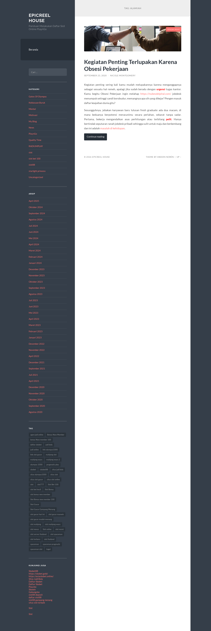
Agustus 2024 (35, 219)
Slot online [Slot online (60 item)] (47, 529)
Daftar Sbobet (35, 581)
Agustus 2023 (35, 294)
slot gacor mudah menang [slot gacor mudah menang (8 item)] (41, 519)
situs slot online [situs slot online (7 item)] (53, 479)
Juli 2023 (33, 300)
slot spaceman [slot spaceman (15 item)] (56, 534)
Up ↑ (179, 157)
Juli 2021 (33, 374)
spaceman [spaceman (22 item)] (34, 544)
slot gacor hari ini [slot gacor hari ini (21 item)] (37, 514)
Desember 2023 (36, 269)
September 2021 (37, 368)
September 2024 (37, 213)
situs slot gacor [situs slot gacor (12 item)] (36, 479)
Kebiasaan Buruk (37, 102)
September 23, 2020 (95, 75)
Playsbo (32, 586)
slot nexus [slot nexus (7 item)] (34, 529)
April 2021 (34, 381)
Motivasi (33, 115)
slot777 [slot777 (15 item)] (40, 484)
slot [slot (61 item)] (31, 484)
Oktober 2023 (36, 281)
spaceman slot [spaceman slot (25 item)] (36, 549)
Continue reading (95, 136)
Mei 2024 (33, 238)
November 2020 (37, 393)
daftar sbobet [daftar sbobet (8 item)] (36, 444)
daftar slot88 (35, 597)
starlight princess (37, 171)
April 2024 (34, 244)
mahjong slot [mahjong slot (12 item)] (51, 454)
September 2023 (37, 288)
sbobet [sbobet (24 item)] (33, 469)
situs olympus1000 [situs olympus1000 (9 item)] (38, 474)
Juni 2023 (33, 306)
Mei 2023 (33, 312)
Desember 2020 (36, 387)
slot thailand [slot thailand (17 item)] (49, 539)
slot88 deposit (36, 594)
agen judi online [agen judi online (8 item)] (36, 435)
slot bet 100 (34, 158)
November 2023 (37, 275)
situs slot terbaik (37, 602)
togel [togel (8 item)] (48, 549)
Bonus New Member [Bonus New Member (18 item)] (55, 435)
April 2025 (34, 201)
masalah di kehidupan (112, 128)
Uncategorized (36, 177)
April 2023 (34, 319)
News (31, 127)
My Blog (33, 121)
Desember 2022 (36, 343)
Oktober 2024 (36, 207)
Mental (32, 109)
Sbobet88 (33, 571)
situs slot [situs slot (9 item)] (54, 474)
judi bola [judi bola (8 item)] (49, 444)
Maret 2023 (35, 325)
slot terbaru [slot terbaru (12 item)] (35, 539)
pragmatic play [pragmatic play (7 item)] (52, 464)
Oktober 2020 (36, 399)
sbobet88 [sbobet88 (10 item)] (44, 469)
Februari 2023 (35, 331)
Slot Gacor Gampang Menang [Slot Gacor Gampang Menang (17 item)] (42, 509)
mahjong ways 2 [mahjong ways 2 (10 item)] (53, 459)
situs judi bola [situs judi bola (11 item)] (57, 469)
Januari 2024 (35, 263)
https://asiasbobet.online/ (41, 576)
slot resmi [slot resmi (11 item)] (59, 529)
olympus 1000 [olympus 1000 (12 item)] (36, 464)
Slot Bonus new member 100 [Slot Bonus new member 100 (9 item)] (42, 499)
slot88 (32, 164)
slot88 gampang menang (40, 600)
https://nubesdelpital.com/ (155, 93)
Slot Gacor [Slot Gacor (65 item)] (34, 504)
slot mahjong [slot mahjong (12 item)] (35, 524)
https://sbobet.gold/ (38, 573)
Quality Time (35, 140)
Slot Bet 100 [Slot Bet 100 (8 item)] (53, 484)
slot (30, 152)
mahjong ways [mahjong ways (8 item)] (36, 459)
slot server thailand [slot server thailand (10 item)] (38, 534)
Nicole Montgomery (123, 75)
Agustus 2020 (35, 412)
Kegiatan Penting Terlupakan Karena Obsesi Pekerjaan (130, 65)
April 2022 (34, 356)
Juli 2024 (33, 225)
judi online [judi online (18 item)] (34, 449)
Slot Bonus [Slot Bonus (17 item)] (49, 489)
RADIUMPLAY (36, 146)
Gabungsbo (34, 592)
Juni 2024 (33, 232)
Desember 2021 (36, 362)
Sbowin (32, 589)
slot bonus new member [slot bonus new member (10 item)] (40, 494)
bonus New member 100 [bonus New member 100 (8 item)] (40, 439)
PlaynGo (33, 133)
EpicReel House (39, 18)
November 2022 (37, 350)
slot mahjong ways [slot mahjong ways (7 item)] (53, 524)
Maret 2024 (35, 250)
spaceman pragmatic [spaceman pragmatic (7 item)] (51, 544)
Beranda (33, 49)
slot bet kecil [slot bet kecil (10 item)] (35, 489)
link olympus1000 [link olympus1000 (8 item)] (50, 449)
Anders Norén (165, 157)
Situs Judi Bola (36, 579)
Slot (31, 608)
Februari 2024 (35, 256)
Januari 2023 (35, 337)
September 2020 (37, 406)
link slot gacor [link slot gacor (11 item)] (36, 454)
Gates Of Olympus (38, 96)
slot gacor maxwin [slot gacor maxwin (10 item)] (56, 514)
